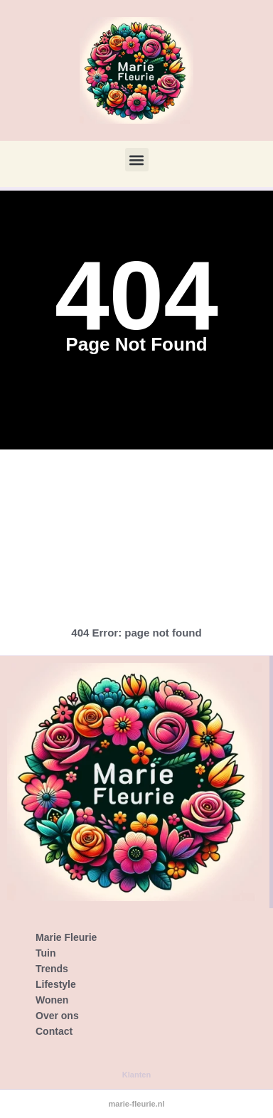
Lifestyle (56, 984)
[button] (137, 159)
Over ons (57, 1015)
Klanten (136, 1074)
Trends (52, 968)
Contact (54, 1031)
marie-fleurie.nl (137, 1104)
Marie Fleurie (66, 937)
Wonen (52, 1000)
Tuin (46, 953)
